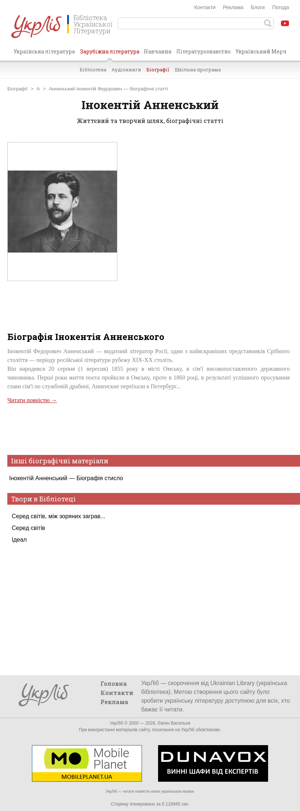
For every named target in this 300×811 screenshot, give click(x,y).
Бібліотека (93, 69)
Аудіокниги (126, 69)
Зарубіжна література (109, 54)
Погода (280, 7)
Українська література (44, 51)
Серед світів (28, 528)
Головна (113, 683)
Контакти (204, 7)
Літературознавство (203, 51)
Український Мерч (260, 51)
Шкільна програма (198, 69)
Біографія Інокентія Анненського (85, 337)
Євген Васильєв (174, 723)
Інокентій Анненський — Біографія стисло (66, 478)
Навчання (158, 51)
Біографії (157, 69)
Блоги (258, 7)
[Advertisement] (148, 428)
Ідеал (19, 540)
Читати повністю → (32, 400)
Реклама (233, 7)
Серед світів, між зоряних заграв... (58, 516)
